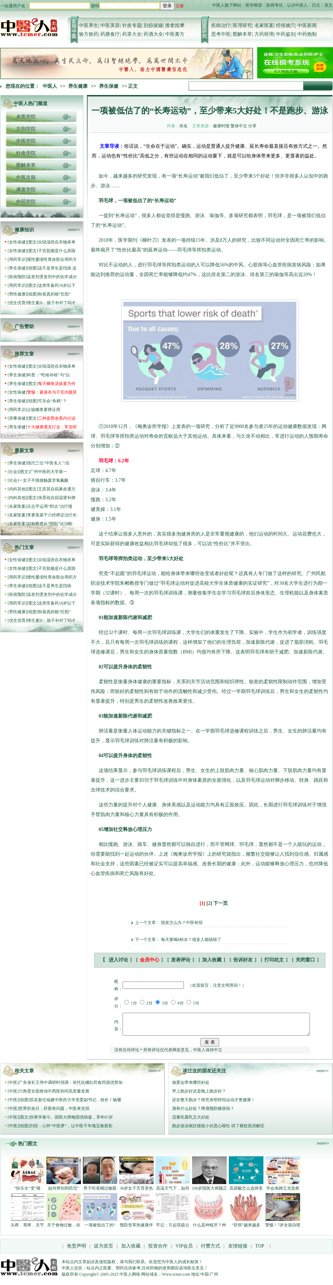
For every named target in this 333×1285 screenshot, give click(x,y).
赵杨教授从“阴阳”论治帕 (49, 523)
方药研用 (264, 34)
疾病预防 (17, 276)
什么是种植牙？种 (209, 1229)
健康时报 (221, 125)
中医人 (50, 86)
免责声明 (76, 1250)
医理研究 (242, 25)
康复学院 (26, 189)
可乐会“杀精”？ (53, 401)
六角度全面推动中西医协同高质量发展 (54, 1095)
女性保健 (17, 242)
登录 (167, 5)
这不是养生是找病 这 (57, 268)
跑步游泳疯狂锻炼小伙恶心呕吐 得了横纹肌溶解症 (218, 1130)
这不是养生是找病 (55, 585)
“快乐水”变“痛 (27, 1192)
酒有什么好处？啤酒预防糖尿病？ (203, 1112)
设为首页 (103, 1250)
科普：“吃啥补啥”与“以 (48, 374)
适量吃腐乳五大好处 (190, 1121)
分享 (252, 125)
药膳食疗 (110, 34)
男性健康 (17, 294)
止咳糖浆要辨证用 (43, 409)
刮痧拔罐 (153, 25)
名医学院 (26, 116)
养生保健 (108, 86)
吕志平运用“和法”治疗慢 (49, 506)
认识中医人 (297, 5)
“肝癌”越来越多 (246, 1229)
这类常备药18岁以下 (56, 285)
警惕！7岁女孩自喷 (282, 1229)
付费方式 (210, 1250)
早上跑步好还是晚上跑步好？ (199, 1095)
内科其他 (17, 489)
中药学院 (26, 201)
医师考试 (274, 5)
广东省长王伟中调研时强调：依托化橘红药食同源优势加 (71, 1086)
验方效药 (88, 34)
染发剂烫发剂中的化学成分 (52, 276)
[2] (209, 903)
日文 (316, 5)
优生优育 (17, 302)
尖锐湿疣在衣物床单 (56, 242)
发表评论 (180, 959)
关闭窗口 (305, 959)
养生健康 (78, 86)
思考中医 (221, 34)
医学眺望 (253, 5)
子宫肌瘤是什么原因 (56, 250)
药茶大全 (132, 34)
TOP (259, 1250)
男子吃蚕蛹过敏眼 (100, 1192)
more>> (74, 230)
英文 (328, 5)
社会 (13, 471)
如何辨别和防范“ (63, 1192)
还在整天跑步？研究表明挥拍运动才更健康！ (213, 1104)
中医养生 (88, 25)
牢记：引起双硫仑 (172, 1229)
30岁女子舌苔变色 (136, 1192)
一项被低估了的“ (99, 1229)
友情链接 (237, 1250)
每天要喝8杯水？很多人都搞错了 (191, 939)
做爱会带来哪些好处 (190, 1086)
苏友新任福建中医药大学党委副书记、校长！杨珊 (75, 1104)
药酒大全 (153, 34)
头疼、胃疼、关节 (27, 1229)
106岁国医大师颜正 (209, 1192)
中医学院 (26, 141)
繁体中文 (239, 125)
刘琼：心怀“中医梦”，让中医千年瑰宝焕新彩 (71, 1130)
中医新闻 (307, 25)
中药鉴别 (285, 34)
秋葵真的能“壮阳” (54, 294)
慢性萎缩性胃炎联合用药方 (52, 259)
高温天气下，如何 (172, 1192)
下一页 (220, 903)
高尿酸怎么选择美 (246, 1192)
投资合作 (158, 1250)
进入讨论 (118, 959)
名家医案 (264, 25)
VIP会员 (183, 1250)
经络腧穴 (285, 25)
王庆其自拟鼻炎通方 (56, 489)
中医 (13, 1086)
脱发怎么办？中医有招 (181, 922)
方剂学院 (26, 128)
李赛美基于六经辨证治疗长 (52, 515)
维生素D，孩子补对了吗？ (51, 302)
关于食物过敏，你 (63, 1229)
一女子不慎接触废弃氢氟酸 (44, 480)
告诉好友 (243, 959)
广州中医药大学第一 (48, 471)
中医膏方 (174, 34)
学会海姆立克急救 (282, 1192)
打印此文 (274, 959)
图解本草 (242, 34)
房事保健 (17, 418)
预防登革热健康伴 (136, 1229)
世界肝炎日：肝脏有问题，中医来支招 (54, 1112)
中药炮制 (307, 34)
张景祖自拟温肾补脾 (56, 497)
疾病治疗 (221, 25)
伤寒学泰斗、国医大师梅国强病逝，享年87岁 (71, 1121)
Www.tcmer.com (176, 1278)
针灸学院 (26, 153)
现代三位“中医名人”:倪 (48, 463)
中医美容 (110, 25)
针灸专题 (132, 25)
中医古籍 (26, 177)
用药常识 (17, 259)
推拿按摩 (174, 25)
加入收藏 (212, 959)
